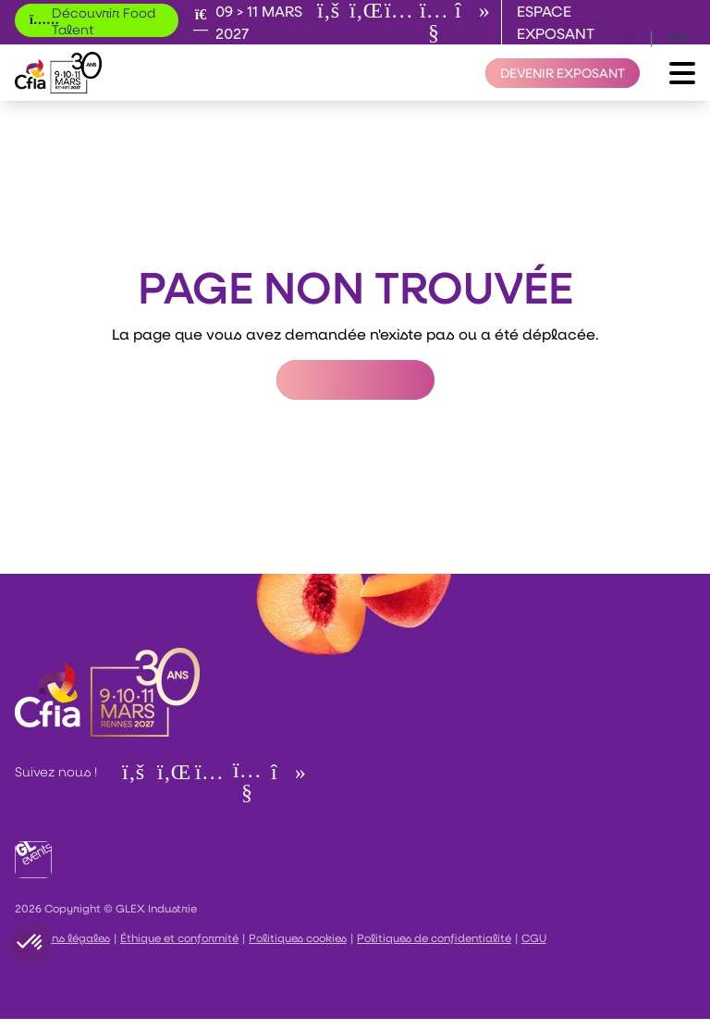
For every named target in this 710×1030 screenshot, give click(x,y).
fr (625, 36)
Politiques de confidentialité (434, 937)
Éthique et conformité (179, 937)
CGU (533, 937)
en (678, 36)
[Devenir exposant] (562, 73)
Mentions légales (62, 937)
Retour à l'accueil (355, 380)
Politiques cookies (298, 937)
